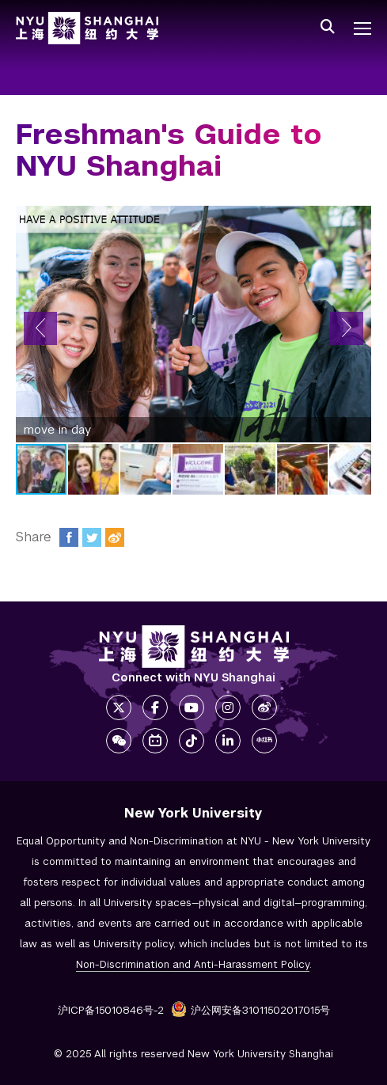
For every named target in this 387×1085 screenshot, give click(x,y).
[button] (40, 328)
